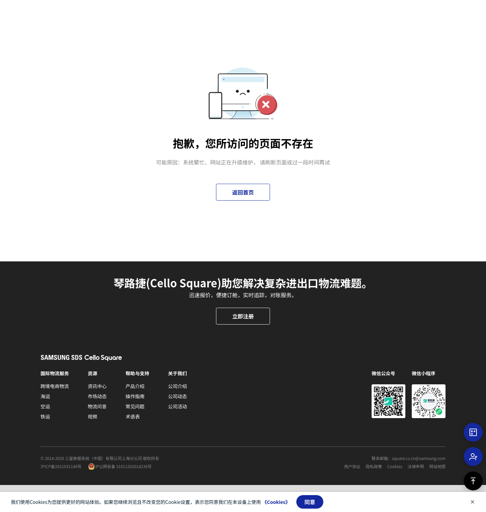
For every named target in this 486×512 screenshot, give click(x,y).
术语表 (133, 416)
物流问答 (97, 406)
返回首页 (243, 192)
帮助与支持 (137, 373)
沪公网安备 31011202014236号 (123, 466)
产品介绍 (135, 386)
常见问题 (135, 406)
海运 (45, 396)
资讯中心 (97, 386)
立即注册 (243, 316)
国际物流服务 (54, 373)
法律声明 (416, 466)
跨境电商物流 (54, 386)
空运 (45, 406)
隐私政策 (374, 466)
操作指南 (135, 396)
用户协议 (352, 466)
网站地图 (437, 466)
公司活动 (177, 406)
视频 (92, 416)
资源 (92, 373)
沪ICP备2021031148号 (60, 466)
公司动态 (177, 396)
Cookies (394, 466)
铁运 (45, 416)
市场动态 (97, 396)
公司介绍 (177, 386)
